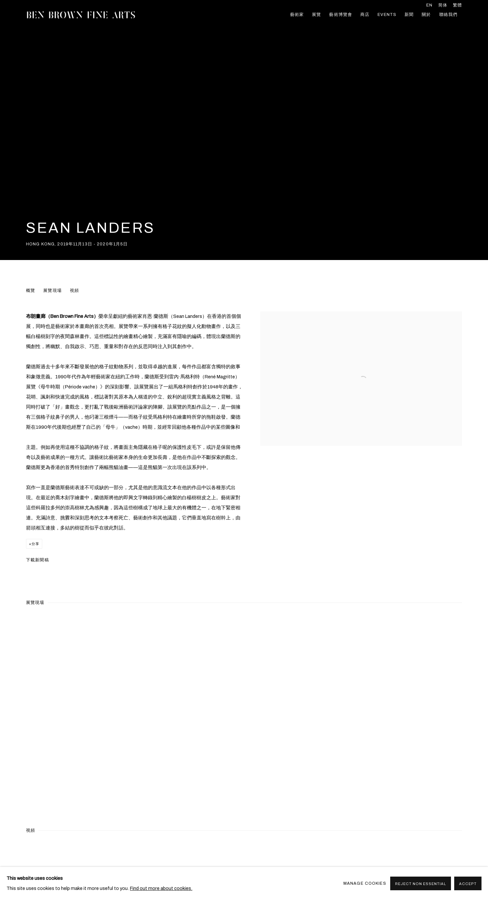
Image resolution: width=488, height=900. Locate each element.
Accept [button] (468, 884)
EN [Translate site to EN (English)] (429, 5)
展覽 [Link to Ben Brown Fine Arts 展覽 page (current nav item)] (316, 14)
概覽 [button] (30, 290)
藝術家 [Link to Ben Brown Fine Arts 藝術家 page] (297, 14)
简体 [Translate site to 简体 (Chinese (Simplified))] (442, 5)
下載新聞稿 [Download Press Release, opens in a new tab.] (37, 560)
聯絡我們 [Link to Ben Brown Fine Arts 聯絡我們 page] (448, 14)
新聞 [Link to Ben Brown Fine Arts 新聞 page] (409, 14)
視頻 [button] (74, 290)
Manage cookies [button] (364, 883)
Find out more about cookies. (161, 888)
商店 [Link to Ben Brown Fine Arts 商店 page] (364, 14)
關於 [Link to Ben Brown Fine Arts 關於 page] (426, 14)
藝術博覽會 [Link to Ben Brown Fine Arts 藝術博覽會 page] (340, 14)
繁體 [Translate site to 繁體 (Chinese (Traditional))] (457, 5)
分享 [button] (35, 544)
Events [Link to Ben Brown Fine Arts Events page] (387, 14)
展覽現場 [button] (52, 290)
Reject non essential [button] (420, 884)
